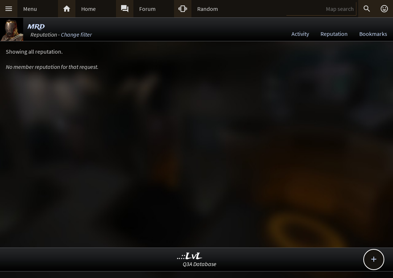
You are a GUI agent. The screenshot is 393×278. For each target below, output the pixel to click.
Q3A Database (199, 263)
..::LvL (190, 256)
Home (88, 8)
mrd (36, 26)
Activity (300, 33)
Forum (147, 8)
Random (207, 8)
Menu (30, 8)
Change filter (76, 34)
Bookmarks (373, 33)
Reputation (334, 33)
